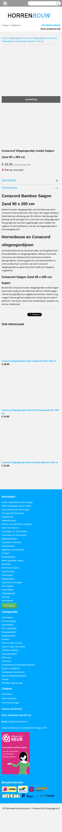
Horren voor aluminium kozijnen (17, 524)
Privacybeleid (8, 546)
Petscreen (6, 657)
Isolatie (5, 679)
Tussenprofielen (9, 654)
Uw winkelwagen (50, 25)
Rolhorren (6, 661)
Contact (5, 553)
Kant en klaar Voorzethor (13, 646)
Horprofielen (7, 589)
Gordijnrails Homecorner (13, 672)
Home (4, 38)
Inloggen (5, 25)
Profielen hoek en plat (12, 683)
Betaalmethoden (9, 538)
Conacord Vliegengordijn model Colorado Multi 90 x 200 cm (30, 462)
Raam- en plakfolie (11, 668)
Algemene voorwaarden (13, 549)
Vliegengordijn (15, 38)
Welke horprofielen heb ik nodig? (17, 502)
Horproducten (8, 571)
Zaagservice (7, 517)
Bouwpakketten (9, 632)
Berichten (6, 564)
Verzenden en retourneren (14, 535)
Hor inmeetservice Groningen (16, 509)
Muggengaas (8, 579)
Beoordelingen (9, 557)
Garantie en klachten (11, 542)
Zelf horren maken (10, 568)
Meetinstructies (9, 520)
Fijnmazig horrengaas (12, 582)
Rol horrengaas (9, 621)
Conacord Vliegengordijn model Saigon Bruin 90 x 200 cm (29, 361)
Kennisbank (7, 600)
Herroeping (9, 605)
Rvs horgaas (8, 586)
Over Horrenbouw (10, 528)
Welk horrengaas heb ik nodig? (16, 506)
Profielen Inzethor (10, 650)
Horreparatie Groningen (13, 513)
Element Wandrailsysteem (14, 675)
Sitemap (6, 597)
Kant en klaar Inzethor (12, 643)
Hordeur (5, 639)
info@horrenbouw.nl (17, 721)
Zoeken (57, 3)
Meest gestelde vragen (12, 560)
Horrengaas (7, 575)
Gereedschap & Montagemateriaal (18, 665)
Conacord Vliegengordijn (35, 38)
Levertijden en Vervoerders (14, 531)
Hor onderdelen (9, 628)
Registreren (16, 25)
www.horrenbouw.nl (11, 728)
